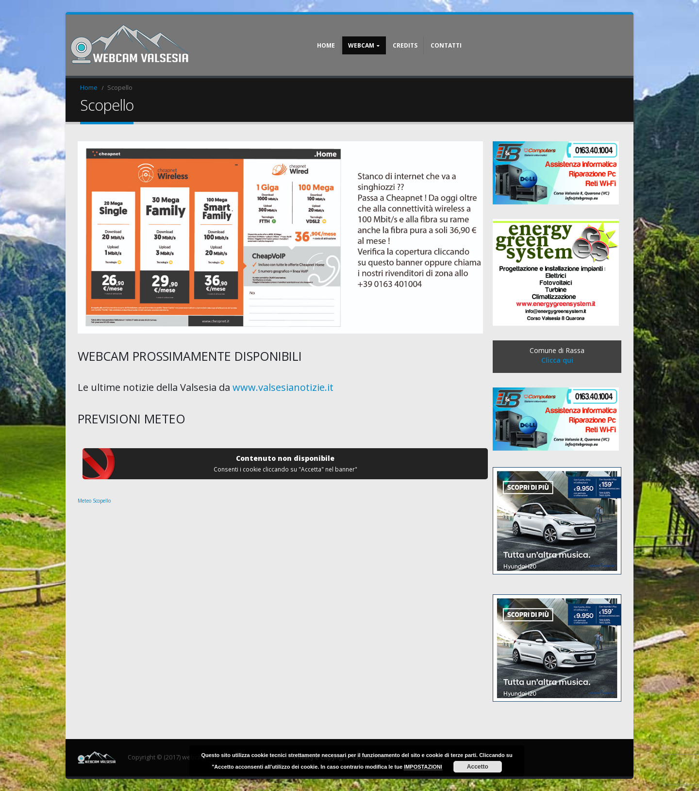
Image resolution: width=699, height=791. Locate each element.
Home (326, 45)
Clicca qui (557, 360)
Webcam (361, 45)
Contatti (446, 45)
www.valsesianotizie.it (283, 387)
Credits (405, 45)
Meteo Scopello (94, 500)
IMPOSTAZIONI (423, 767)
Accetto (477, 766)
